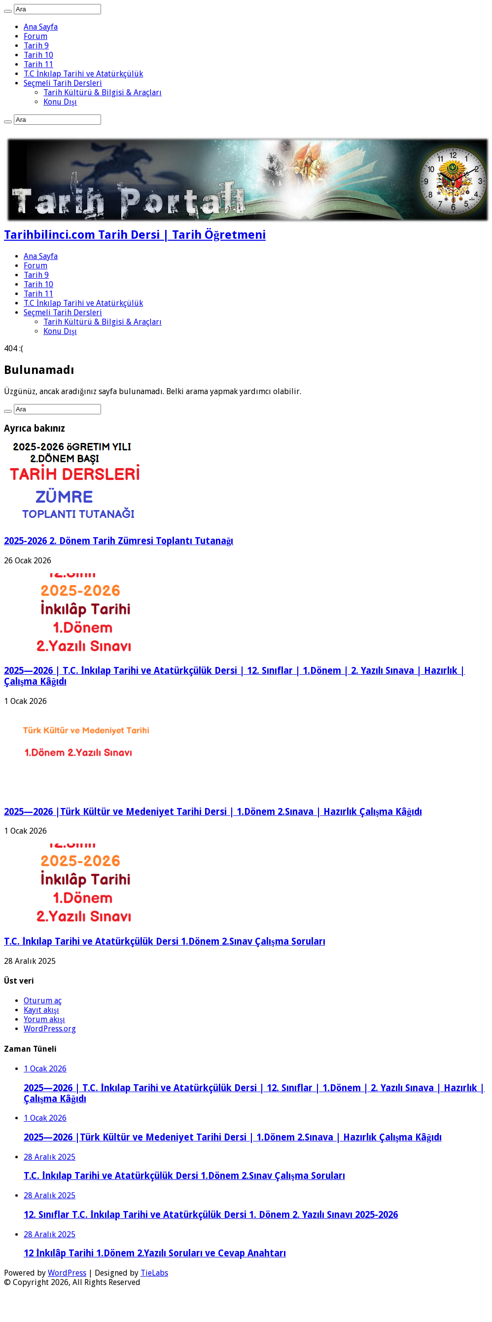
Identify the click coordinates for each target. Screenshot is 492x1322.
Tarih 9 (36, 45)
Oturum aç (43, 1000)
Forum (35, 36)
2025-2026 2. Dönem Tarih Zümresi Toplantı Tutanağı (118, 541)
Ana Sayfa (41, 27)
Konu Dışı (60, 102)
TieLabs (154, 1273)
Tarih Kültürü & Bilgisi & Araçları (102, 92)
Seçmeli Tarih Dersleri (63, 83)
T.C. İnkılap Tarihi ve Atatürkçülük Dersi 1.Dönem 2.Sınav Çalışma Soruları (164, 941)
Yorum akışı (44, 1019)
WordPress (67, 1273)
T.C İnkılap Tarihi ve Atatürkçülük (83, 73)
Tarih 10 (38, 55)
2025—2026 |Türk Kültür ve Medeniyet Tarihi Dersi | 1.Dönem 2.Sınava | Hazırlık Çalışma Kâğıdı (213, 812)
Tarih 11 (38, 64)
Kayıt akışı (41, 1010)
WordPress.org (50, 1028)
